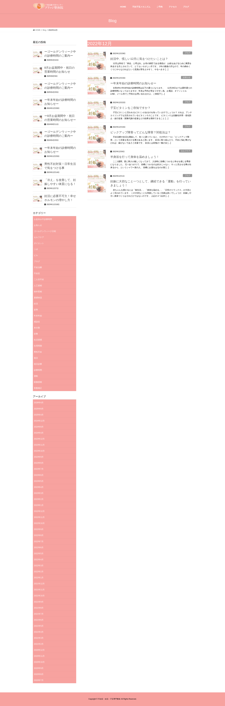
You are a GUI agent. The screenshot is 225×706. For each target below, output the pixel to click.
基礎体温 (38, 298)
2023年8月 (38, 463)
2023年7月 (38, 469)
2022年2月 (38, 572)
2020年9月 (38, 668)
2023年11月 (39, 445)
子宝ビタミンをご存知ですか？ (130, 107)
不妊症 (37, 273)
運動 (36, 376)
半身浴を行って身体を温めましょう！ (134, 156)
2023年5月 (38, 481)
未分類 (37, 328)
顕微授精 (38, 382)
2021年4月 (38, 632)
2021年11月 (39, 590)
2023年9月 (38, 457)
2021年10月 (39, 596)
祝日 (36, 358)
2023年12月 (39, 439)
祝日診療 (38, 364)
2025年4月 (38, 415)
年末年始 (38, 316)
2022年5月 (38, 553)
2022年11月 (39, 517)
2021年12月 (39, 584)
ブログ (187, 53)
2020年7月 (38, 680)
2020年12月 (39, 650)
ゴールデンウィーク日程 (45, 231)
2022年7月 (38, 541)
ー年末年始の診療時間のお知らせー (133, 83)
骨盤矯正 (38, 388)
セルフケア (185, 151)
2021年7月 (38, 614)
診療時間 (38, 370)
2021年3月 (38, 638)
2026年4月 (38, 403)
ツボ (36, 249)
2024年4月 (38, 433)
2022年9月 (38, 529)
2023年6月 (38, 475)
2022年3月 (38, 566)
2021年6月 (38, 620)
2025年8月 (38, 409)
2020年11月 (39, 656)
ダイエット (39, 243)
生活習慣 (38, 340)
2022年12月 (39, 511)
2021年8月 (38, 608)
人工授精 (38, 286)
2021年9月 (38, 602)
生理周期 (38, 346)
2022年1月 (38, 578)
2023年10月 (39, 451)
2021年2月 (38, 644)
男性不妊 (38, 352)
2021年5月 (38, 626)
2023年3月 (38, 493)
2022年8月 (38, 535)
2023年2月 (38, 499)
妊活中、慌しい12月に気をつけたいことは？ (139, 58)
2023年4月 (38, 487)
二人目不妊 (39, 279)
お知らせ (186, 77)
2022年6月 (38, 547)
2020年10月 (39, 662)
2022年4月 (38, 559)
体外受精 (38, 292)
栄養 (36, 334)
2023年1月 (38, 505)
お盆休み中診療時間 (43, 219)
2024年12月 (39, 421)
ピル (36, 255)
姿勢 (36, 310)
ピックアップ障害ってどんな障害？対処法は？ (140, 132)
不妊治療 (38, 267)
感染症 (37, 322)
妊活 (36, 304)
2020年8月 (38, 674)
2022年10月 (39, 523)
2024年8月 (38, 427)
